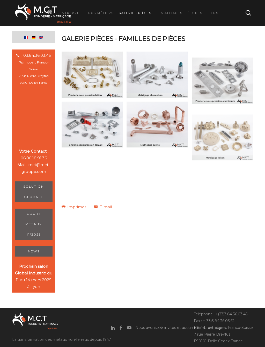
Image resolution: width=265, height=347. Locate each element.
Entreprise (71, 13)
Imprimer (74, 206)
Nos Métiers (101, 13)
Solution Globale (33, 192)
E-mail (103, 206)
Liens (213, 13)
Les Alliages (169, 13)
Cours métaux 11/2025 (33, 224)
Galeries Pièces (135, 13)
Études (195, 13)
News (34, 251)
